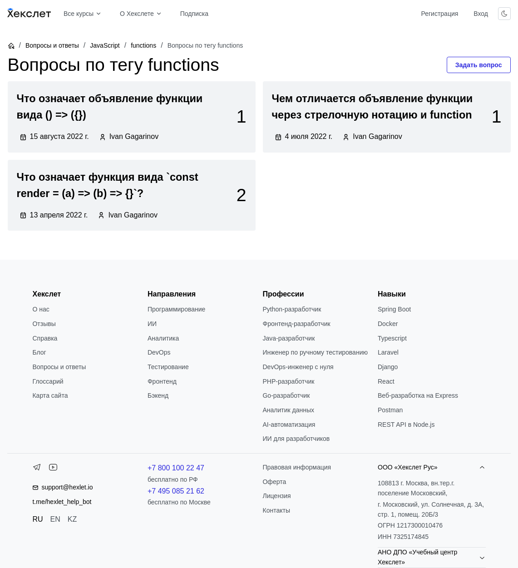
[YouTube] (53, 469)
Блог (39, 352)
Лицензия (276, 495)
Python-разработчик (291, 309)
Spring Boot (394, 309)
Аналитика (163, 338)
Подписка (194, 13)
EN (55, 519)
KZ (72, 519)
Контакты (276, 510)
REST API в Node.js (406, 424)
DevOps (159, 352)
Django (388, 366)
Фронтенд (162, 381)
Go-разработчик (286, 395)
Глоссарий (47, 381)
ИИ (152, 323)
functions (143, 45)
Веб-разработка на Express (418, 395)
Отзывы (43, 323)
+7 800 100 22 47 (176, 468)
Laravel (388, 352)
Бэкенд (158, 395)
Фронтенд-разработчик (296, 323)
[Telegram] (36, 469)
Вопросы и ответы (52, 45)
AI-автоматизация (288, 424)
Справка (44, 338)
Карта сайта (50, 395)
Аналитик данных (288, 410)
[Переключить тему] (504, 13)
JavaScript (104, 45)
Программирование (176, 309)
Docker (388, 323)
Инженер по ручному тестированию (314, 352)
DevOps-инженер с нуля (297, 366)
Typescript (392, 338)
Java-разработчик (288, 338)
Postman (390, 410)
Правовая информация (296, 467)
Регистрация (439, 13)
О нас (40, 309)
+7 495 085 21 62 (176, 491)
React (386, 381)
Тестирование (168, 366)
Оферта (274, 481)
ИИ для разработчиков (296, 438)
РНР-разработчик (288, 381)
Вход (481, 13)
